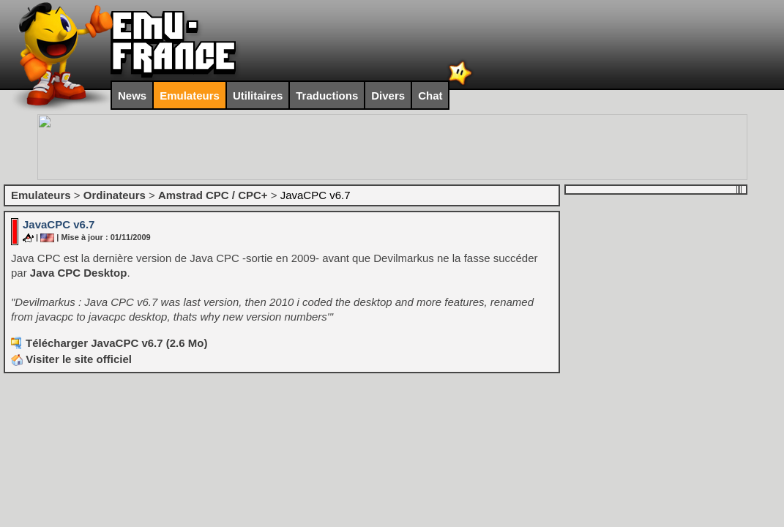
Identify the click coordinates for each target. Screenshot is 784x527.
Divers (388, 95)
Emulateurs (190, 95)
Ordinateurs (114, 195)
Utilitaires (258, 95)
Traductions (327, 95)
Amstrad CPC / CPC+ (213, 195)
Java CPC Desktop (78, 272)
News (132, 95)
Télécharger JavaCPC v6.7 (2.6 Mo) (116, 343)
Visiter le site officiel (71, 359)
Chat (430, 95)
